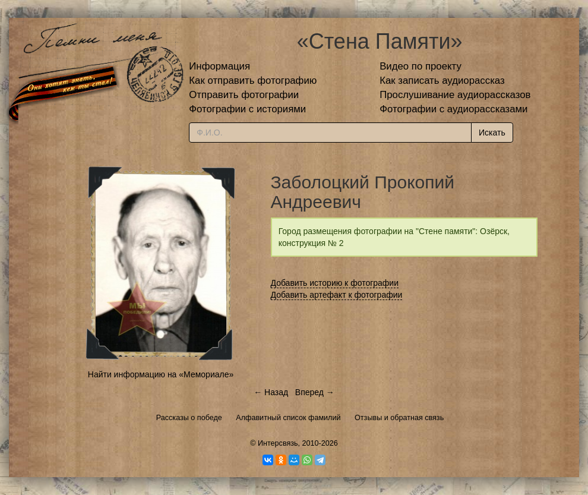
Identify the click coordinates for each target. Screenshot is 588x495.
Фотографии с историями (247, 109)
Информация (219, 66)
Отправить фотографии (244, 94)
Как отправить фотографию (253, 80)
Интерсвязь (278, 443)
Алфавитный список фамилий (288, 418)
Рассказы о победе (189, 418)
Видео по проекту (420, 66)
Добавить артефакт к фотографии (337, 294)
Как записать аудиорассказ (442, 80)
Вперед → (314, 392)
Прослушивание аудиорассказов (455, 94)
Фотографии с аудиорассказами (453, 109)
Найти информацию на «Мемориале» (160, 374)
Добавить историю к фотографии (335, 283)
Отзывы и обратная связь (399, 418)
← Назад (271, 392)
